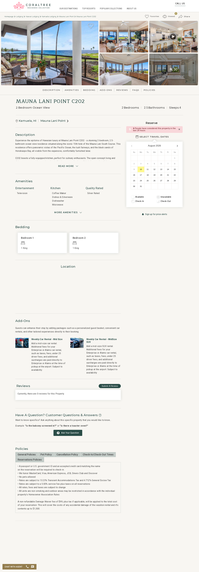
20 (161, 175)
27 (161, 181)
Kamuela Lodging (50, 16)
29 (175, 181)
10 (141, 169)
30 (134, 186)
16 (134, 175)
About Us (132, 8)
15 (175, 169)
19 (154, 175)
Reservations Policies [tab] (30, 459)
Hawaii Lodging (33, 16)
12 (154, 169)
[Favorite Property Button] (91, 26)
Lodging (20, 16)
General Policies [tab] (27, 454)
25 (148, 181)
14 (168, 169)
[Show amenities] (68, 212)
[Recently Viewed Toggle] (168, 16)
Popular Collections (111, 8)
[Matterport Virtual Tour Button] (173, 36)
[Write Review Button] (110, 386)
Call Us (180, 3)
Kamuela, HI (27, 120)
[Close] (179, 129)
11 (148, 169)
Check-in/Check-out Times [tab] (98, 454)
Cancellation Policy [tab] (67, 454)
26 (154, 181)
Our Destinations (68, 8)
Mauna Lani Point (67, 16)
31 (141, 186)
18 (148, 175)
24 (141, 181)
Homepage (10, 16)
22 (175, 175)
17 (141, 175)
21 (168, 175)
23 (134, 181)
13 (161, 169)
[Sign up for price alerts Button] (154, 214)
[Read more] (68, 166)
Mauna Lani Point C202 (86, 16)
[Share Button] (184, 16)
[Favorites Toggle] (152, 16)
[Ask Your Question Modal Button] (67, 433)
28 (168, 181)
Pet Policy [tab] (46, 454)
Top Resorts (88, 8)
